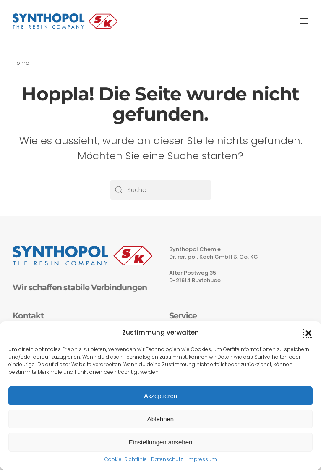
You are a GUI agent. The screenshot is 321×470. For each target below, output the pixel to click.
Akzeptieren (160, 395)
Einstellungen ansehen (161, 442)
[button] (308, 332)
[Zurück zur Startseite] (65, 21)
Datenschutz (167, 459)
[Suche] (160, 190)
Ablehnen (160, 419)
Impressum (202, 459)
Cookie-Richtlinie (125, 459)
